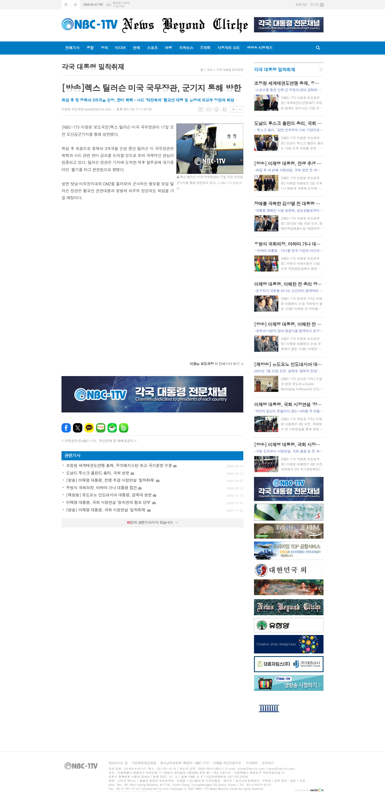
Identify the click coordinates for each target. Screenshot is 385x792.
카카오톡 (89, 428)
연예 (136, 47)
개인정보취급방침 (144, 763)
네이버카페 (112, 428)
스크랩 (224, 109)
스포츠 (152, 47)
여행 (168, 47)
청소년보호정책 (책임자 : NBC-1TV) (184, 763)
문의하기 (268, 763)
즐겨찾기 (75, 4)
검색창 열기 (318, 48)
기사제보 (251, 763)
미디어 (120, 47)
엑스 (77, 428)
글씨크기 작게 (240, 109)
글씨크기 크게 (233, 109)
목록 (200, 109)
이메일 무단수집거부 (227, 763)
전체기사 (72, 47)
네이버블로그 (100, 428)
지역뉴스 (186, 47)
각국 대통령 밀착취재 (230, 70)
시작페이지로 (66, 4)
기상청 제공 (119, 6)
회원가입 (301, 4)
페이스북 (66, 428)
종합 (90, 47)
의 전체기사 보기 (214, 363)
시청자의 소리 (228, 47)
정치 (104, 47)
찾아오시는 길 (118, 763)
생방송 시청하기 (259, 47)
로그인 (314, 4)
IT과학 (205, 47)
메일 (208, 109)
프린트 (216, 109)
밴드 (123, 428)
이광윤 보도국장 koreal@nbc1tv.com (86, 109)
